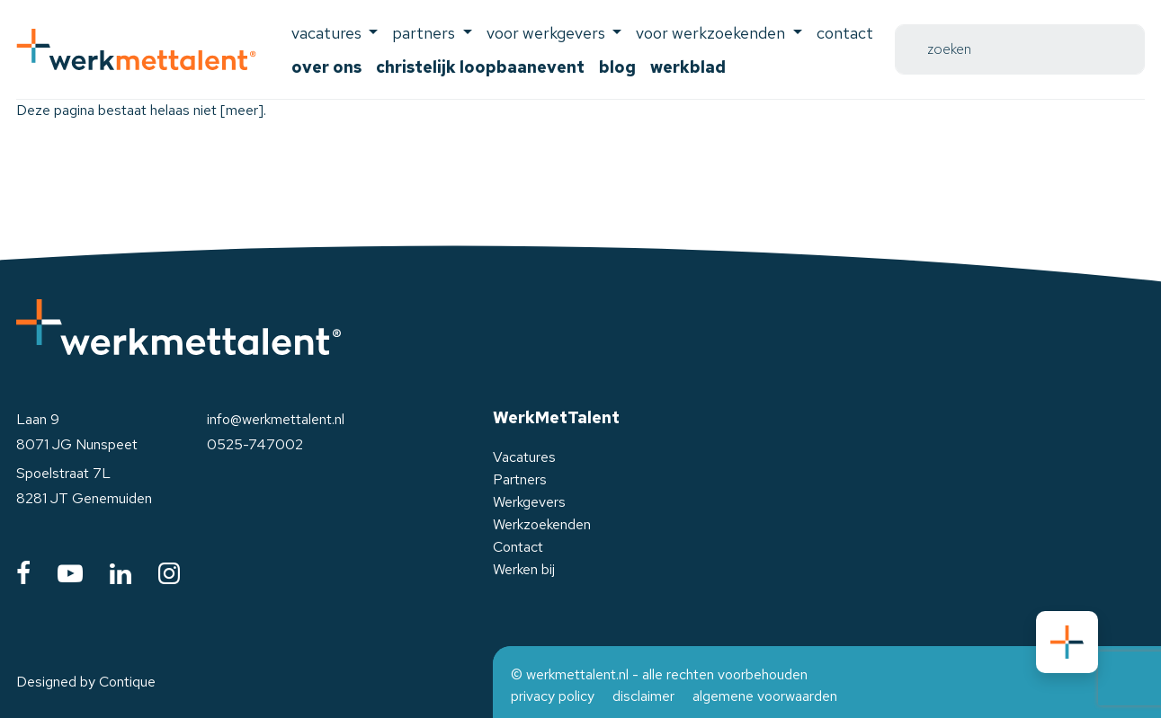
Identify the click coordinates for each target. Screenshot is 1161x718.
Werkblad (688, 67)
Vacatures (524, 457)
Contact (845, 32)
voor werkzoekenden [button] (712, 32)
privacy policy (552, 696)
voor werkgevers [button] (548, 32)
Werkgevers (529, 501)
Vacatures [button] (328, 32)
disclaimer (643, 696)
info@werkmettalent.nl (275, 419)
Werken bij (524, 569)
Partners (520, 479)
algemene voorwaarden (764, 696)
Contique (127, 681)
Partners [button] (425, 32)
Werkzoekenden (542, 524)
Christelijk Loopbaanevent (480, 67)
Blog (617, 67)
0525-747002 (255, 444)
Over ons (326, 67)
